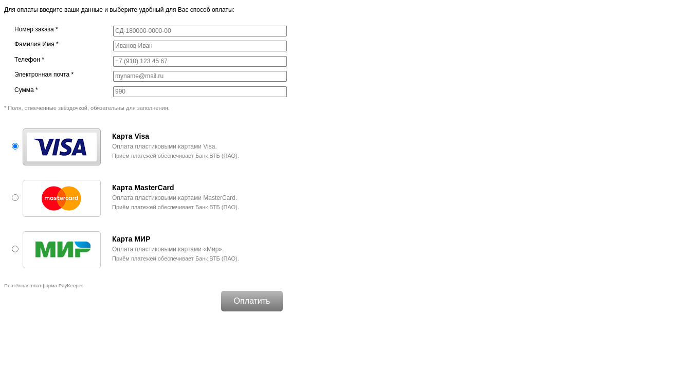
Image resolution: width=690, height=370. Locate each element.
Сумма (26, 90)
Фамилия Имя (36, 44)
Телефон (29, 59)
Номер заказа (36, 29)
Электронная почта (44, 74)
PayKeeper (71, 285)
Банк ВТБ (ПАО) (216, 156)
